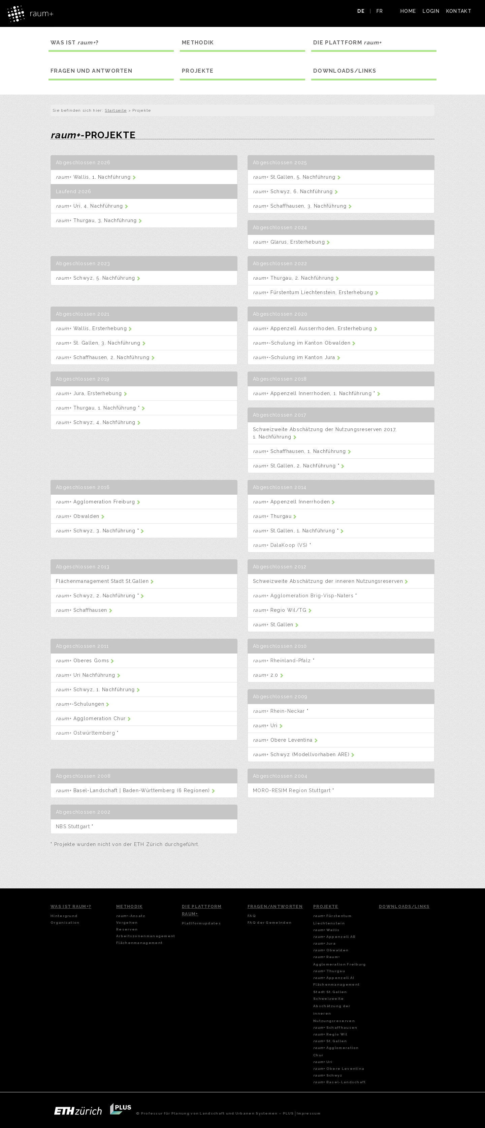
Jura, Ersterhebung (91, 393)
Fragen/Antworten (275, 906)
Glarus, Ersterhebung (291, 242)
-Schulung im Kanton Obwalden (304, 343)
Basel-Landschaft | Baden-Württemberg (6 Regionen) (135, 790)
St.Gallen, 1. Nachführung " (298, 530)
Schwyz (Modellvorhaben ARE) (304, 754)
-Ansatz (131, 916)
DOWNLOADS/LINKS (345, 71)
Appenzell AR (334, 937)
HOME (408, 11)
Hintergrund (64, 916)
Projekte (325, 906)
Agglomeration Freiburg (98, 501)
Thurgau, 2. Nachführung (296, 278)
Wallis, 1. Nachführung (96, 177)
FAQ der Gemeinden (270, 922)
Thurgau (275, 516)
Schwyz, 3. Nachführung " (100, 530)
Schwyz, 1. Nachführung (98, 689)
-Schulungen (82, 704)
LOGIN (431, 11)
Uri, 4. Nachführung (92, 206)
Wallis (326, 930)
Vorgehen (127, 922)
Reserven (127, 929)
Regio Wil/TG (282, 610)
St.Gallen (276, 624)
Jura (324, 943)
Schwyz (328, 1075)
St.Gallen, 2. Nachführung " (299, 465)
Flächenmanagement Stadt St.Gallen (105, 581)
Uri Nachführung (88, 675)
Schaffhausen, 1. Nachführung (302, 451)
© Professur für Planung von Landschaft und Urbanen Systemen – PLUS (215, 1113)
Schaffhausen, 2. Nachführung (105, 357)
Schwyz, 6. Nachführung (295, 191)
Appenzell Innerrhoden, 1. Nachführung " (317, 393)
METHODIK (198, 42)
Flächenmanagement (139, 943)
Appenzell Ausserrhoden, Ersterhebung (315, 328)
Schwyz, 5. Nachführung (98, 278)
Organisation (65, 922)
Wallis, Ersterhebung (94, 328)
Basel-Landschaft (339, 1082)
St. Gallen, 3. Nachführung (101, 343)
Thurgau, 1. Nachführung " (100, 408)
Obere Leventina (285, 740)
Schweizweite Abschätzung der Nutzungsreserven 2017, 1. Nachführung (325, 433)
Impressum (309, 1113)
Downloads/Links (404, 906)
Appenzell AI (333, 978)
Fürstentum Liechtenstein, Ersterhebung (316, 292)
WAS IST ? (75, 42)
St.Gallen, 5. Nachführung (297, 177)
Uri (268, 725)
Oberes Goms (85, 660)
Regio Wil (330, 1034)
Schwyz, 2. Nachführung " (100, 595)
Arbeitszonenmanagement (145, 936)
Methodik (129, 906)
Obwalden (80, 516)
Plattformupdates (201, 923)
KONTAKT (459, 11)
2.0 (268, 675)
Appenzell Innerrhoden (294, 501)
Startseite (116, 110)
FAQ (252, 916)
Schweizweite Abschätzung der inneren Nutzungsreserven (330, 581)
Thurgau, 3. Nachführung (99, 220)
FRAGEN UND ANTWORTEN (91, 71)
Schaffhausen (84, 610)
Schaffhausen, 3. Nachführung (302, 206)
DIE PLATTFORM (347, 42)
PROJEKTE (198, 71)
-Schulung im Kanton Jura (297, 357)
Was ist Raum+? (71, 906)
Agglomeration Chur (93, 718)
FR (380, 11)
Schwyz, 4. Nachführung (98, 422)
